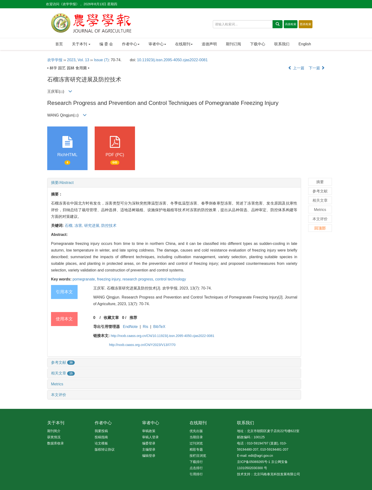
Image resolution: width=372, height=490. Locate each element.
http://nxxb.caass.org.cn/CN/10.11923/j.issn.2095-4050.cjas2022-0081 (162, 336)
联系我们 (281, 44)
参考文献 (63, 362)
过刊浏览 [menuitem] (196, 443)
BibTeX (159, 327)
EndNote (130, 327)
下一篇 (317, 68)
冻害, (79, 226)
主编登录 (148, 449)
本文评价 (58, 395)
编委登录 (148, 443)
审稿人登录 (150, 437)
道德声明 (209, 44)
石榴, (69, 226)
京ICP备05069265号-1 (253, 462)
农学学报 (54, 60)
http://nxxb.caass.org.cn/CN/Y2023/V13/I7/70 (142, 345)
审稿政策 (148, 431)
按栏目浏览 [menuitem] (198, 455)
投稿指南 (101, 437)
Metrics (57, 384)
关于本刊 (81, 44)
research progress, (138, 279)
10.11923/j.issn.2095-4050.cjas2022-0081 (172, 60)
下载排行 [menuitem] (196, 462)
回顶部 (320, 228)
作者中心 (131, 44)
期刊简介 (53, 431)
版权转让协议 (105, 449)
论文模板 (101, 443)
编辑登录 (148, 455)
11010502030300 (250, 468)
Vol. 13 (83, 60)
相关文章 (63, 373)
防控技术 (108, 226)
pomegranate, (85, 279)
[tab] (174, 182)
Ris (145, 327)
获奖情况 (53, 437)
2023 (71, 60)
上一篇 (296, 68)
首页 (59, 44)
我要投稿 (101, 431)
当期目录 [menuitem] (196, 437)
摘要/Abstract (62, 183)
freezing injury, (109, 279)
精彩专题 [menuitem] (196, 449)
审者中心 (157, 44)
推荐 (133, 318)
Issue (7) (101, 60)
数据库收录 (55, 443)
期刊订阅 (233, 44)
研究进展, (93, 226)
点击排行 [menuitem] (196, 468)
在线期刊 (184, 44)
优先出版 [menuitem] (196, 431)
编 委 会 (106, 44)
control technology (170, 279)
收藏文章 (111, 318)
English (304, 44)
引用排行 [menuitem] (196, 474)
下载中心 (257, 44)
